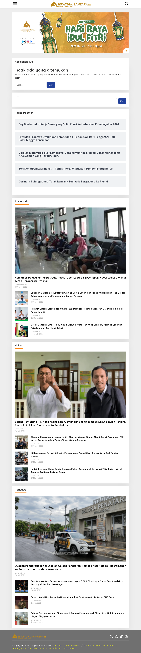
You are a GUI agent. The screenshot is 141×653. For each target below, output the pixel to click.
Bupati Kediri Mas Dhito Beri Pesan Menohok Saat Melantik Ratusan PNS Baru (72, 597)
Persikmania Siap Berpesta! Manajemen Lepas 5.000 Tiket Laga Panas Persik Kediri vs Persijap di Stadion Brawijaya (77, 583)
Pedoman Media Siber (104, 645)
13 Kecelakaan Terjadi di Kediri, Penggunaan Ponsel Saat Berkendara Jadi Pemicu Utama (74, 454)
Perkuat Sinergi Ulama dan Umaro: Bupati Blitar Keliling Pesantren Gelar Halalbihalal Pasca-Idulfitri (77, 310)
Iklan (86, 645)
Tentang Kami (19, 648)
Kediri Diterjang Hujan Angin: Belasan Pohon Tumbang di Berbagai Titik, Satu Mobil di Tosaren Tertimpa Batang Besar (76, 470)
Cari (17, 96)
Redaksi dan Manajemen (67, 645)
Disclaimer (69, 648)
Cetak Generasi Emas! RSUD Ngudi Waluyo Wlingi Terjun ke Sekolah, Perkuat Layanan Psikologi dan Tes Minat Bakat (76, 326)
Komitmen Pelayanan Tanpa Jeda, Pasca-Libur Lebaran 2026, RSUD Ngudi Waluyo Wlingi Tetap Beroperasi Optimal (70, 279)
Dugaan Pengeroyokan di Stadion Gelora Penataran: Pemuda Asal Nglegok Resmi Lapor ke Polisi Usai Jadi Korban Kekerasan (70, 567)
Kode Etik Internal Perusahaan (45, 648)
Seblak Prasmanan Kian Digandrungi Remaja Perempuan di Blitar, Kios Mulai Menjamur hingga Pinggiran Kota (77, 615)
